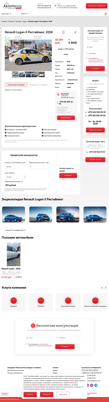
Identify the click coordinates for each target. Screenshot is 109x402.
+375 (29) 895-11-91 (66, 103)
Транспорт (6, 14)
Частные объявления (14, 373)
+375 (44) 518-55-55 (43, 6)
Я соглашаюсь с (95, 59)
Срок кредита (9, 173)
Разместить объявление (96, 6)
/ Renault (18, 21)
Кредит (55, 370)
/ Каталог (10, 21)
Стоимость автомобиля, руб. (15, 163)
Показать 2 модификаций (16, 230)
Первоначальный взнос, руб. (39, 163)
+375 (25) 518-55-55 (43, 8)
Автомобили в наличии (15, 370)
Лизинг (55, 373)
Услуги (24, 14)
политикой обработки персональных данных (95, 60)
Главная (4, 21)
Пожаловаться (66, 118)
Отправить (95, 68)
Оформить (68, 175)
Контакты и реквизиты (91, 368)
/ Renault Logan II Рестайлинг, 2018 (39, 21)
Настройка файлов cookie (91, 393)
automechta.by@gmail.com (91, 381)
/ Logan (24, 21)
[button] (50, 41)
